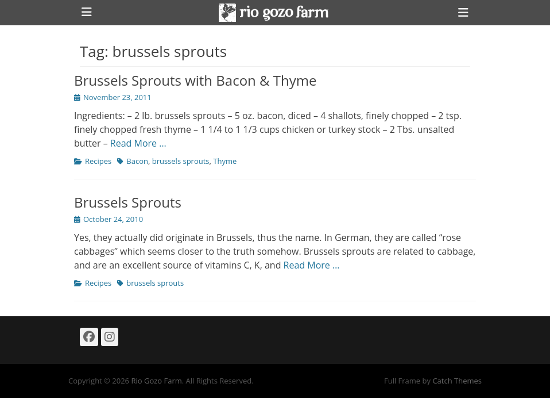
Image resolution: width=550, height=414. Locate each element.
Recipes (98, 161)
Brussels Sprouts (127, 202)
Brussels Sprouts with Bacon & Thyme (195, 80)
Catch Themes (457, 380)
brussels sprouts (181, 161)
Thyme (225, 161)
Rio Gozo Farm (156, 380)
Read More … (138, 143)
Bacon (137, 161)
